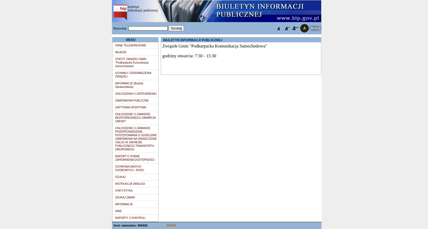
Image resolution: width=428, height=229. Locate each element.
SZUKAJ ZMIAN (125, 197)
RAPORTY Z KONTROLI (130, 217)
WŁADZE (121, 52)
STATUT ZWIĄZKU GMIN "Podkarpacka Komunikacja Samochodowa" (131, 63)
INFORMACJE (124, 204)
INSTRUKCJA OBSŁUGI (130, 183)
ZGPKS (171, 225)
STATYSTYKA (124, 190)
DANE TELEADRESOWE (130, 45)
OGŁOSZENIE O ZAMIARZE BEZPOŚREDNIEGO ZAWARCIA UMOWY (135, 118)
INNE (118, 211)
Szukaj (176, 28)
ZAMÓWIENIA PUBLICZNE (132, 100)
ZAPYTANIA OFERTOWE (130, 107)
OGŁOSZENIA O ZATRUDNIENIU (136, 93)
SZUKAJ (120, 177)
